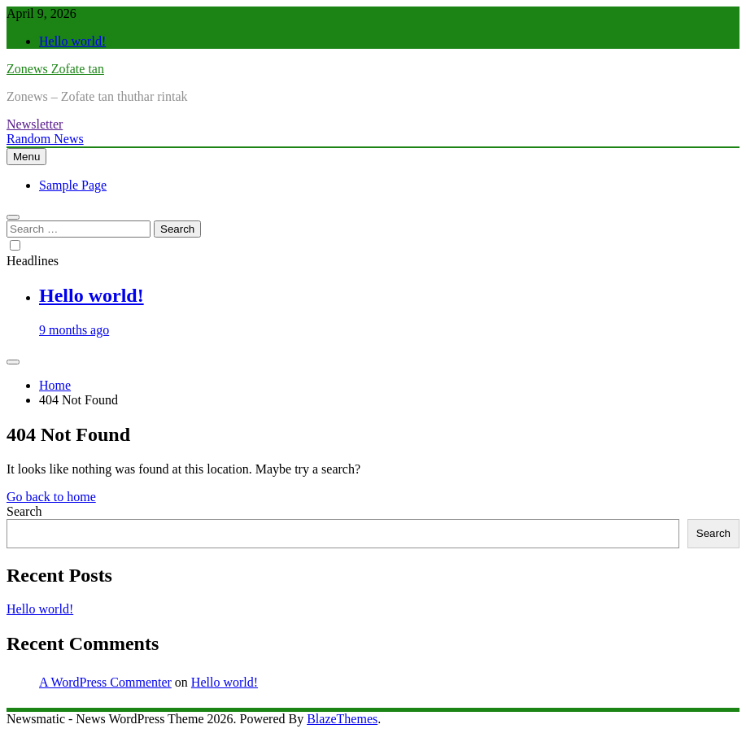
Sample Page (73, 185)
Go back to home (51, 497)
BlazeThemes (342, 719)
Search (24, 511)
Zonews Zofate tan (55, 69)
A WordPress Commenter (105, 682)
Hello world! (72, 41)
